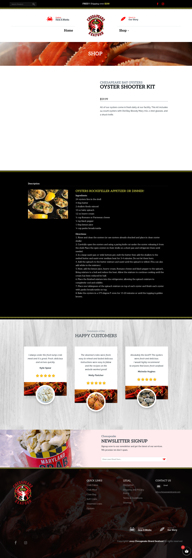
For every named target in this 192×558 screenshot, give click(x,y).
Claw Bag (91, 494)
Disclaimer (128, 485)
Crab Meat (92, 489)
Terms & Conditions (133, 498)
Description (34, 183)
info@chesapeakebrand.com (167, 492)
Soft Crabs (92, 499)
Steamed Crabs (94, 504)
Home (68, 31)
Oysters (90, 508)
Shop (123, 31)
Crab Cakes (92, 485)
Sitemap (127, 502)
